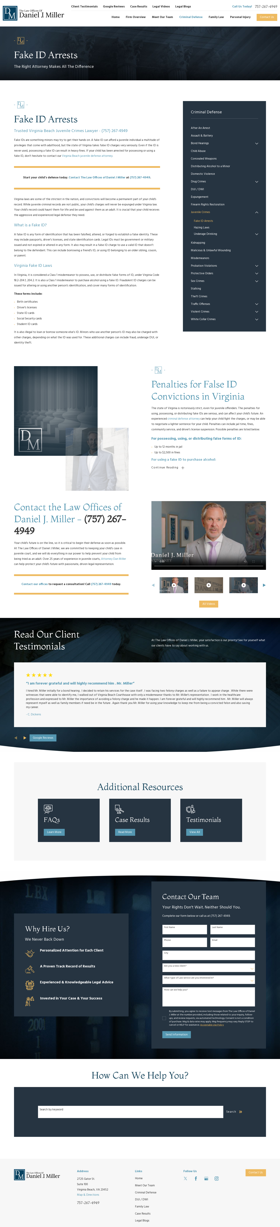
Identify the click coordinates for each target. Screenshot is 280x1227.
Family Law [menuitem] (216, 17)
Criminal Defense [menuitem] (190, 17)
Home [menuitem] (116, 17)
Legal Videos (161, 6)
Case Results (138, 6)
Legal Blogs (183, 6)
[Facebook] (196, 1178)
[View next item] (25, 738)
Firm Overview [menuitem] (136, 17)
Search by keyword (51, 1109)
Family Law (142, 1206)
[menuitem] (224, 128)
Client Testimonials (84, 6)
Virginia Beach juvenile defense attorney (87, 156)
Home (139, 1178)
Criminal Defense (145, 1192)
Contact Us (267, 17)
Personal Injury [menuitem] (240, 17)
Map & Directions (88, 1195)
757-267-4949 (266, 6)
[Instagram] (217, 1178)
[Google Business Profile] (206, 1178)
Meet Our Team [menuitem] (162, 17)
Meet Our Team (145, 1185)
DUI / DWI (141, 1199)
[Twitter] (185, 1178)
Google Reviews (114, 6)
